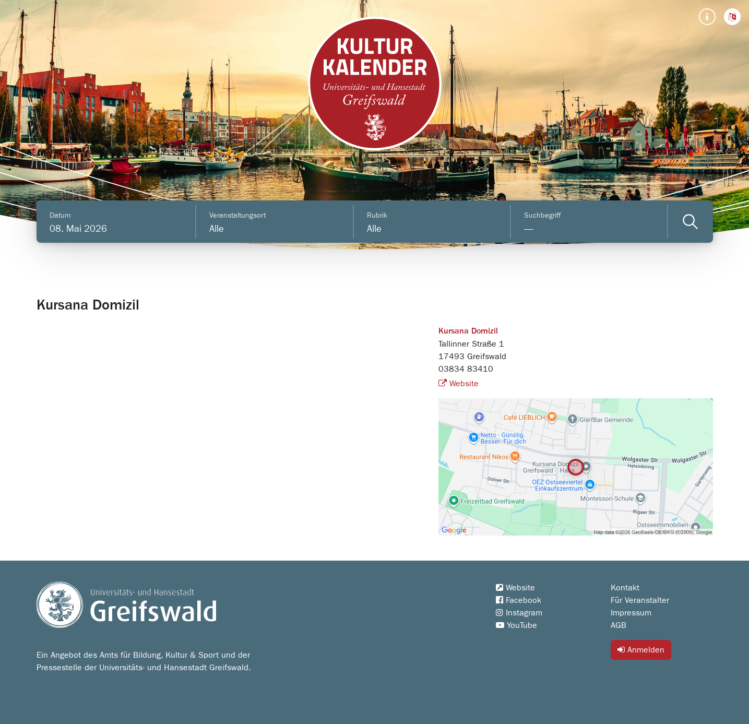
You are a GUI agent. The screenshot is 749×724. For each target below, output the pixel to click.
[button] (732, 16)
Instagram (519, 613)
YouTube (516, 625)
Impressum (631, 613)
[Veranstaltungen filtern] (690, 222)
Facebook (518, 600)
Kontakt (625, 588)
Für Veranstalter (640, 600)
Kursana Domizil (468, 331)
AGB (618, 625)
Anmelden (640, 649)
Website (458, 383)
